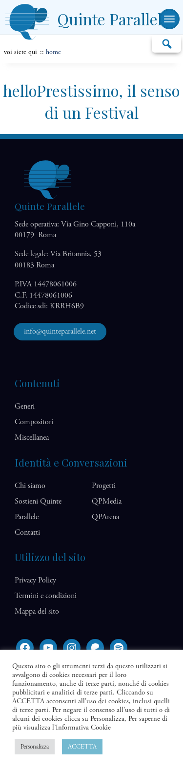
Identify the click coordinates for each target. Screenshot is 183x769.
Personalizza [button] (34, 747)
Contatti (27, 532)
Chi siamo (30, 486)
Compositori (34, 422)
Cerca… (166, 43)
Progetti (104, 486)
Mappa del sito (37, 611)
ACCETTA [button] (82, 747)
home (53, 52)
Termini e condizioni (46, 596)
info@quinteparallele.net (60, 331)
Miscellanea (32, 437)
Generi (25, 406)
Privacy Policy (35, 580)
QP (107, 501)
